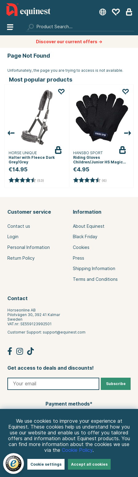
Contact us (18, 226)
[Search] (80, 26)
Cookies (81, 247)
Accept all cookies (89, 464)
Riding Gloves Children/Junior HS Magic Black (98, 162)
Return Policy (21, 258)
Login (12, 236)
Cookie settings (45, 464)
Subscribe (116, 383)
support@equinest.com (64, 332)
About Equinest (88, 226)
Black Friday (85, 236)
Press (78, 258)
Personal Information (28, 247)
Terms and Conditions (95, 279)
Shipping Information (94, 268)
